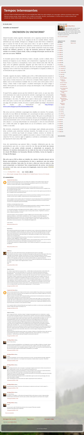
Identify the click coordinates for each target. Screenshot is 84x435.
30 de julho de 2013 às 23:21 (12, 246)
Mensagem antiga (49, 419)
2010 (60, 123)
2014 (60, 62)
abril (61, 111)
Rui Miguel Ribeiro (11, 340)
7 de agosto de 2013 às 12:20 (12, 335)
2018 (60, 54)
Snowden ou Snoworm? (63, 80)
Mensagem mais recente (9, 419)
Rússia (28, 174)
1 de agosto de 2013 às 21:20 (12, 286)
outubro (62, 70)
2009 (60, 125)
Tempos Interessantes (20, 11)
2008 (60, 127)
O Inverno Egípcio (63, 77)
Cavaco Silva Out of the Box (63, 92)
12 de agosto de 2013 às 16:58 (12, 380)
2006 (60, 131)
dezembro (62, 66)
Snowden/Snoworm (34, 174)
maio (61, 109)
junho (61, 107)
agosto (61, 74)
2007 (60, 129)
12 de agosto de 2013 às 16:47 (12, 360)
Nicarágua (25, 174)
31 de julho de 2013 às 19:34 (12, 265)
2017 (60, 56)
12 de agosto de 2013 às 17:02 (12, 398)
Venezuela (47, 174)
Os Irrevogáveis (63, 84)
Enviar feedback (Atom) (12, 422)
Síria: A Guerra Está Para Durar (64, 89)
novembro (62, 68)
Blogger (45, 428)
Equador (11, 174)
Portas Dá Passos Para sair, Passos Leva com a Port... (64, 100)
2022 (60, 46)
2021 (60, 48)
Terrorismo (40, 174)
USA (44, 174)
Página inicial (30, 419)
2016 (60, 58)
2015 (60, 60)
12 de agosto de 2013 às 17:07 (12, 410)
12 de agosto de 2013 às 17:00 (12, 388)
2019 (60, 52)
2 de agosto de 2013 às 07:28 (12, 308)
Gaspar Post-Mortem (62, 104)
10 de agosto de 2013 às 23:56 (12, 350)
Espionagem (16, 174)
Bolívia (8, 174)
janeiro (61, 117)
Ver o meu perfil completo (62, 36)
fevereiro (62, 115)
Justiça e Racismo (63, 86)
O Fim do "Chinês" (63, 82)
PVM (8, 250)
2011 (60, 121)
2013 (60, 64)
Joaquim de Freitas (11, 180)
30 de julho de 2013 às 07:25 (12, 224)
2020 (60, 50)
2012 (60, 119)
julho (61, 76)
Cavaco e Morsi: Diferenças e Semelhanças (63, 95)
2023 (60, 44)
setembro (62, 72)
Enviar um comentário (9, 413)
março (61, 113)
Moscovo (20, 174)
